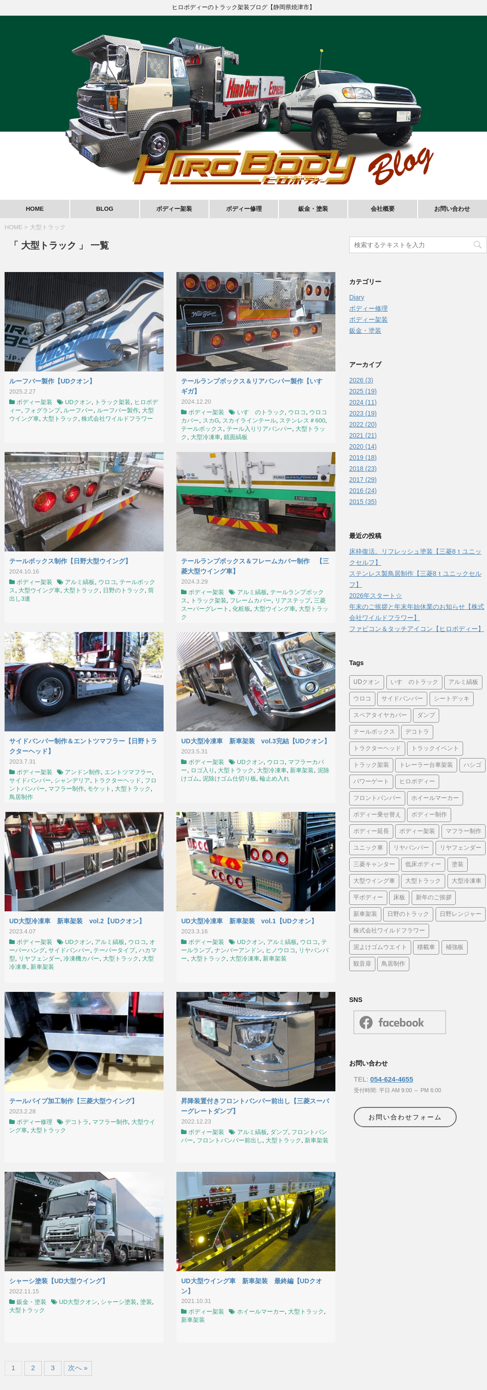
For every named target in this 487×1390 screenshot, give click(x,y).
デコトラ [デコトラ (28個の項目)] (417, 732)
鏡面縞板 (236, 437)
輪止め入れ (274, 778)
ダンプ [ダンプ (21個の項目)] (426, 715)
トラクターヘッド (117, 780)
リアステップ (293, 600)
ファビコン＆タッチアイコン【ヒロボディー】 (416, 628)
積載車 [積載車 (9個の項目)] (426, 947)
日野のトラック (124, 590)
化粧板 (241, 608)
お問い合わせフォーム (405, 1117)
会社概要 (383, 208)
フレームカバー (251, 600)
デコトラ (77, 1121)
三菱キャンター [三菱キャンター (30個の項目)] (374, 865)
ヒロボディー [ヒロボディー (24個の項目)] (417, 782)
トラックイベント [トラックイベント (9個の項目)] (435, 749)
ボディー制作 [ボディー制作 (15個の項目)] (429, 815)
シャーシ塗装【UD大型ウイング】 (58, 1281)
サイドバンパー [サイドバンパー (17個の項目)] (402, 699)
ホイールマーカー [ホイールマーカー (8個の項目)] (435, 798)
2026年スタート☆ (375, 595)
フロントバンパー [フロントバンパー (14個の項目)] (377, 798)
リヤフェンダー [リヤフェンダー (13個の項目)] (460, 848)
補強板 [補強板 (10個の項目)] (455, 947)
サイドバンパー (30, 780)
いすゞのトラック (261, 412)
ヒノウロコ (280, 950)
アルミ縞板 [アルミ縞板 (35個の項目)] (463, 682)
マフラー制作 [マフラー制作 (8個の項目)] (463, 831)
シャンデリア (72, 780)
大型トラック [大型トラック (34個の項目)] (423, 881)
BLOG (104, 208)
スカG (211, 420)
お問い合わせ (452, 208)
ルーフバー (78, 410)
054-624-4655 (391, 1079)
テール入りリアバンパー (259, 428)
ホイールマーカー (261, 1311)
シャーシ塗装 (118, 1301)
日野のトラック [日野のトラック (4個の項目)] (408, 914)
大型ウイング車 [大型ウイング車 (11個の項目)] (374, 881)
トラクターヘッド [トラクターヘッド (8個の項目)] (377, 749)
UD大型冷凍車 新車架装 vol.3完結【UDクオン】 (255, 741)
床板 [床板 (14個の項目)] (399, 898)
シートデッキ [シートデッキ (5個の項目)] (452, 699)
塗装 (146, 1301)
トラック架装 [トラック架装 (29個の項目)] (371, 765)
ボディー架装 (174, 208)
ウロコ (297, 412)
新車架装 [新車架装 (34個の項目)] (365, 914)
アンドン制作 (83, 772)
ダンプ (279, 1132)
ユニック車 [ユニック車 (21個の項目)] (368, 848)
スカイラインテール (249, 420)
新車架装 (302, 770)
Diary (356, 297)
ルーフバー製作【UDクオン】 (52, 381)
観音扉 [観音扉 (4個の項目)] (362, 964)
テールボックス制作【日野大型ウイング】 (70, 561)
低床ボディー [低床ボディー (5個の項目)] (423, 865)
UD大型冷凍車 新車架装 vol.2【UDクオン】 (77, 921)
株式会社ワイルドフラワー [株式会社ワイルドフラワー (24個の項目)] (389, 931)
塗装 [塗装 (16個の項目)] (458, 865)
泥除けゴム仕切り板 (229, 778)
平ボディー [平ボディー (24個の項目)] (368, 898)
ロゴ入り (203, 770)
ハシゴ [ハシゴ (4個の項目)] (472, 765)
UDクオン (78, 402)
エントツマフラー (128, 772)
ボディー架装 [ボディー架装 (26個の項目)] (417, 831)
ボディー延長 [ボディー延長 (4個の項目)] (371, 831)
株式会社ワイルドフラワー (117, 418)
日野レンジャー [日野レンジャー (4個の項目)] (460, 914)
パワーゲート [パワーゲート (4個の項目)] (371, 782)
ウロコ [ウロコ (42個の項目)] (362, 699)
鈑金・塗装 (313, 208)
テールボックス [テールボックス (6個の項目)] (374, 732)
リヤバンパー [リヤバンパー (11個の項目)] (411, 848)
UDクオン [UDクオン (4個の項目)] (366, 682)
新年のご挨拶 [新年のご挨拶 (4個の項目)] (434, 898)
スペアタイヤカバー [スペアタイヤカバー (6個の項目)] (380, 715)
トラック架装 (112, 402)
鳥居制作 (21, 796)
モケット (99, 788)
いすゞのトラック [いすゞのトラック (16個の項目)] (414, 682)
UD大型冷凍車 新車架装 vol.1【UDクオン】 (249, 921)
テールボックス (202, 428)
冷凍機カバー (81, 958)
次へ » (78, 1368)
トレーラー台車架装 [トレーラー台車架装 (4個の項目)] (426, 765)
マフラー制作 (66, 788)
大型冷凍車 (206, 437)
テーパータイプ (114, 950)
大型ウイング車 (39, 590)
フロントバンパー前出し (229, 1140)
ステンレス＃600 (302, 420)
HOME (35, 208)
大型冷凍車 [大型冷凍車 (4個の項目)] (466, 881)
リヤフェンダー (39, 958)
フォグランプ (42, 410)
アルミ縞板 (80, 582)
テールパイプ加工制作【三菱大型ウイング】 (73, 1101)
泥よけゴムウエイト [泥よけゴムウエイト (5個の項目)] (380, 947)
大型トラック (60, 418)
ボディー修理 (244, 208)
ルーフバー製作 (118, 410)
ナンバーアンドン (238, 950)
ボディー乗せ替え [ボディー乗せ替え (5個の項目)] (377, 815)
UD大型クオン (78, 1301)
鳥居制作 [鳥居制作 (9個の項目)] (393, 964)
